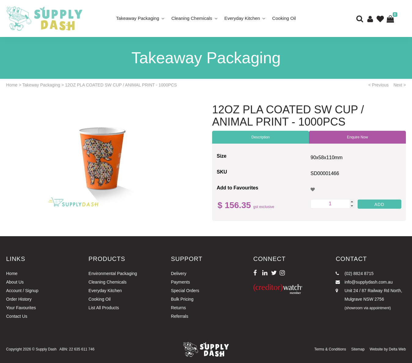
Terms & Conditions (330, 349)
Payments (180, 282)
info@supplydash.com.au (364, 282)
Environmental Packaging (113, 273)
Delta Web (397, 349)
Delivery (178, 273)
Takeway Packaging (41, 84)
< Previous (378, 84)
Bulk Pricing (182, 299)
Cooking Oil (284, 18)
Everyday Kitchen (242, 18)
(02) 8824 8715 (354, 273)
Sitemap (358, 349)
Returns (178, 307)
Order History (18, 299)
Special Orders (185, 290)
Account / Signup (22, 290)
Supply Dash (46, 349)
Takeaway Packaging (137, 18)
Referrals (179, 316)
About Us (15, 282)
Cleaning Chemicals (191, 18)
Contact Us (16, 316)
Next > (399, 84)
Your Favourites (21, 307)
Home (11, 84)
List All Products (104, 307)
